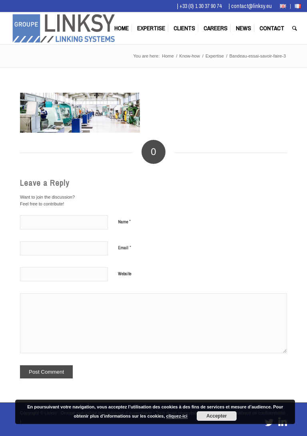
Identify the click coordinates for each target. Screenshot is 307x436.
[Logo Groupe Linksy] (63, 28)
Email (124, 247)
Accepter (216, 416)
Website (124, 274)
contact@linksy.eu (251, 6)
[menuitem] (283, 6)
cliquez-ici (176, 416)
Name (124, 221)
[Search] (294, 28)
